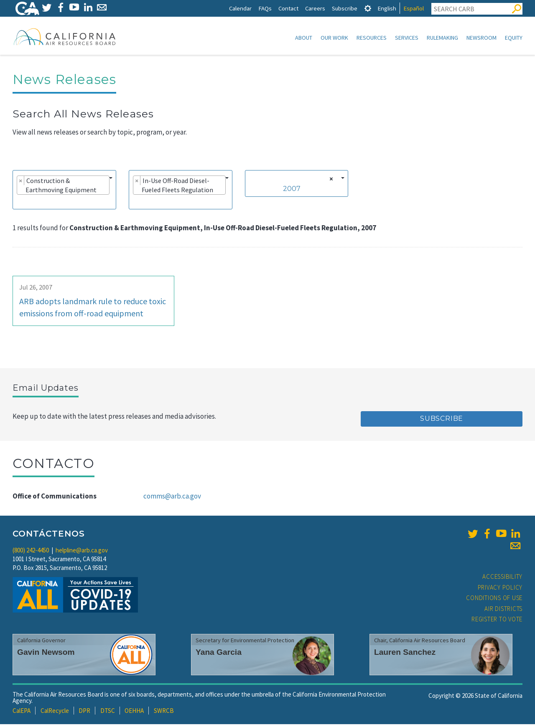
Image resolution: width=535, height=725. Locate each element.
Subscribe (344, 8)
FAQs (265, 8)
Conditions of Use (494, 599)
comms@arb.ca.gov (172, 496)
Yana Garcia (219, 653)
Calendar (240, 8)
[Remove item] (20, 181)
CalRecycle (55, 711)
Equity (513, 37)
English (386, 8)
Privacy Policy (500, 588)
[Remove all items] (330, 179)
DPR (84, 711)
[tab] (368, 8)
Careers (315, 8)
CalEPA (22, 711)
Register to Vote (496, 620)
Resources (372, 37)
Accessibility (502, 577)
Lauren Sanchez (405, 653)
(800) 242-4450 (31, 551)
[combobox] (64, 190)
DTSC (107, 711)
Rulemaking (442, 37)
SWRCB (164, 711)
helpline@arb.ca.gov (82, 551)
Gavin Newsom (46, 653)
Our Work (334, 37)
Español (413, 8)
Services (406, 37)
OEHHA (134, 711)
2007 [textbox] (292, 189)
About (303, 37)
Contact (288, 8)
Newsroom (481, 37)
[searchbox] (19, 202)
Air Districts (503, 609)
